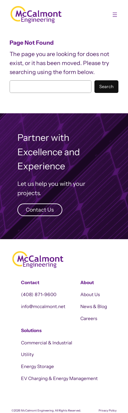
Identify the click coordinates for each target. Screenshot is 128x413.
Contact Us (40, 209)
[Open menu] (114, 14)
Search (106, 86)
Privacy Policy (108, 410)
